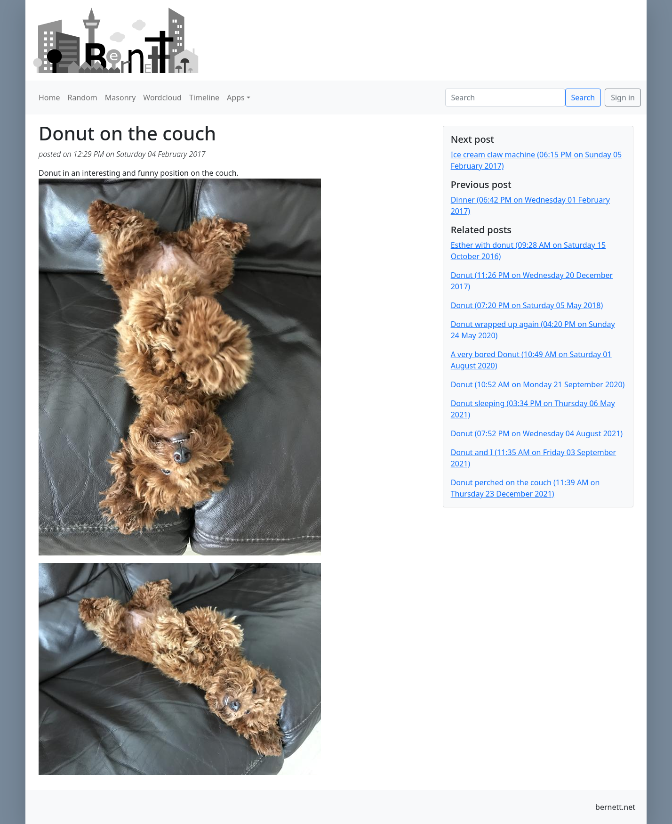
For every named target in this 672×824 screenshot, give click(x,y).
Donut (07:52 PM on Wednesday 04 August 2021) (537, 433)
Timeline (204, 97)
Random (82, 97)
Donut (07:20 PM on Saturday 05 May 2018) (527, 305)
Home (49, 97)
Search (583, 97)
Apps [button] (236, 97)
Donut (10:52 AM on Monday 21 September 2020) (538, 384)
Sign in (623, 97)
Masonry (120, 97)
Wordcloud (162, 97)
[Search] (505, 97)
